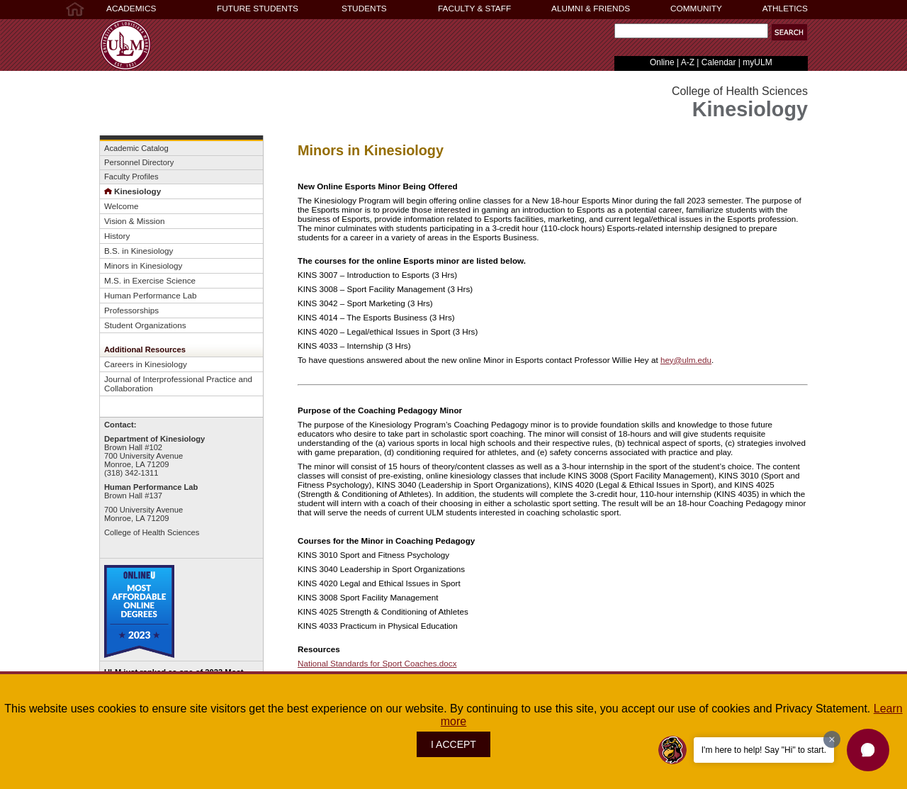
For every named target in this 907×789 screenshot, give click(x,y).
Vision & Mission (134, 220)
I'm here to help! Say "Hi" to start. (764, 750)
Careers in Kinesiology (145, 364)
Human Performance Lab (150, 295)
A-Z (687, 62)
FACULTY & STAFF (474, 8)
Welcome (121, 206)
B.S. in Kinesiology (138, 250)
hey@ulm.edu (685, 359)
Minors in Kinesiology (143, 265)
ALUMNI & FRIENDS (590, 8)
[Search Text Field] (691, 30)
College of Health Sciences (151, 532)
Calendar (719, 62)
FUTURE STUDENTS (257, 8)
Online (662, 62)
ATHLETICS (785, 8)
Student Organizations (145, 325)
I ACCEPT (453, 744)
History (117, 235)
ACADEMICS (131, 8)
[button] (789, 32)
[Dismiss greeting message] (831, 739)
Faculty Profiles (131, 176)
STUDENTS (364, 8)
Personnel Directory (139, 162)
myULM (757, 62)
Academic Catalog (136, 148)
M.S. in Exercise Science (150, 280)
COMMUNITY (696, 8)
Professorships (131, 310)
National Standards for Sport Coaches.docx (377, 663)
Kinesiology (132, 191)
